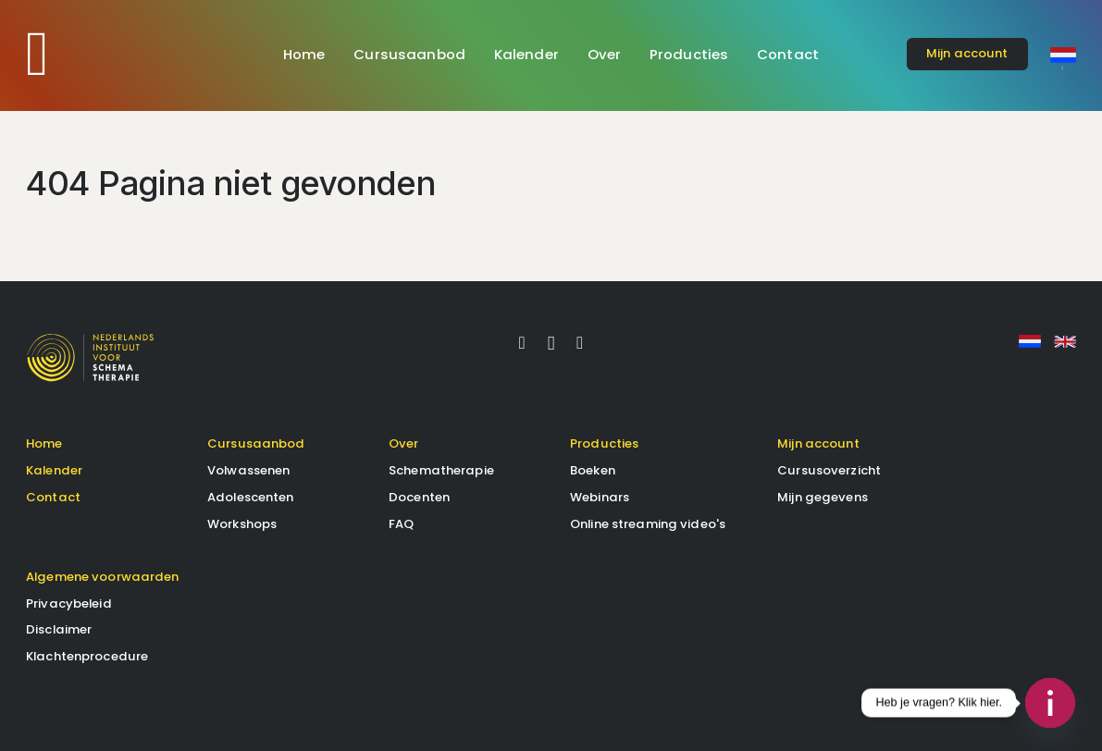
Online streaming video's (647, 524)
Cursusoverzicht (829, 470)
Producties (689, 54)
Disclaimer (59, 629)
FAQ (401, 524)
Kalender (526, 54)
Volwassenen (248, 470)
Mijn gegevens (822, 497)
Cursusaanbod (409, 54)
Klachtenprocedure (87, 656)
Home (304, 54)
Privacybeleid (69, 603)
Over (605, 54)
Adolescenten (250, 497)
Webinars (599, 497)
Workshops (242, 524)
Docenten (419, 497)
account (967, 53)
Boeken (592, 470)
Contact (788, 54)
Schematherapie (441, 470)
